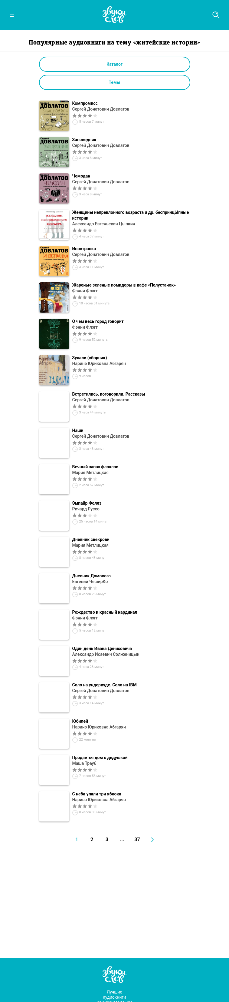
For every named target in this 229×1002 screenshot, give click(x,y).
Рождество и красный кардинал (104, 612)
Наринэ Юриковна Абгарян (99, 363)
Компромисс (85, 103)
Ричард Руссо (86, 508)
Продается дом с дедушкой (100, 757)
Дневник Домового (91, 575)
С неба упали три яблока (96, 793)
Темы (114, 82)
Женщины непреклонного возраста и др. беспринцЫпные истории (130, 215)
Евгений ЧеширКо (90, 581)
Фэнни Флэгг (85, 290)
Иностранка (84, 248)
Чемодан (81, 176)
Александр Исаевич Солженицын (105, 654)
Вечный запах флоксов (95, 466)
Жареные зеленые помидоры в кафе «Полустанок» (124, 285)
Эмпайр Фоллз (87, 503)
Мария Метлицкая (90, 472)
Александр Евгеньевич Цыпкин (103, 223)
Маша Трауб (84, 763)
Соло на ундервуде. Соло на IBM (104, 684)
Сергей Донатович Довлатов (100, 109)
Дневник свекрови (91, 539)
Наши (77, 430)
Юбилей (80, 721)
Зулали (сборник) (89, 357)
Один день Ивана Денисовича (102, 648)
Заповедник (84, 139)
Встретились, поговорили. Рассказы (108, 394)
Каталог (114, 64)
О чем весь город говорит (98, 321)
